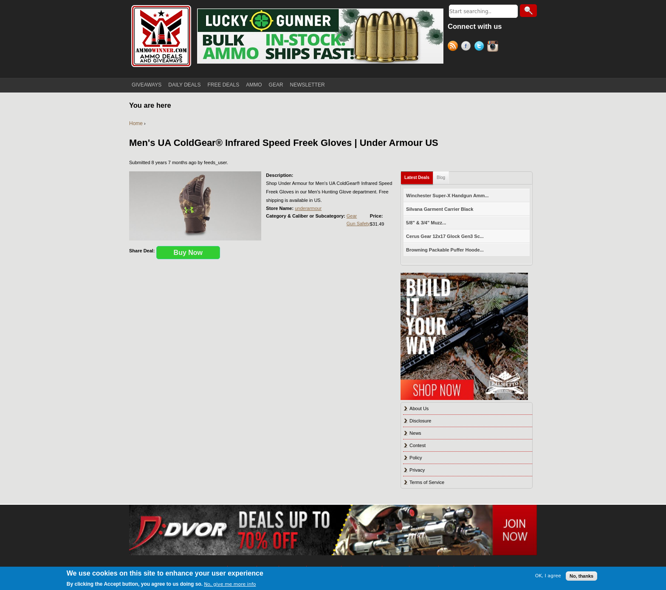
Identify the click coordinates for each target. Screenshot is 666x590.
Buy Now (188, 252)
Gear (352, 215)
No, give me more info (230, 584)
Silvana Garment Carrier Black (439, 209)
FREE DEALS (224, 85)
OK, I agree (548, 576)
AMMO (254, 85)
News (415, 433)
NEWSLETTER (307, 85)
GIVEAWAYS (146, 85)
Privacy (417, 470)
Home (136, 123)
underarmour (308, 208)
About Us (419, 408)
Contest (417, 445)
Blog (441, 177)
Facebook (467, 47)
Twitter (480, 47)
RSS (454, 47)
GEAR (276, 85)
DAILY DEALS (184, 85)
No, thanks (581, 576)
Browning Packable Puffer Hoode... (445, 249)
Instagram (493, 47)
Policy (415, 457)
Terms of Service (426, 482)
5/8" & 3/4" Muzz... (426, 222)
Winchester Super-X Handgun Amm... (447, 195)
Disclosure (420, 420)
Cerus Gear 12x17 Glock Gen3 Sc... (445, 236)
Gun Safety (358, 223)
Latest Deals (416, 177)
